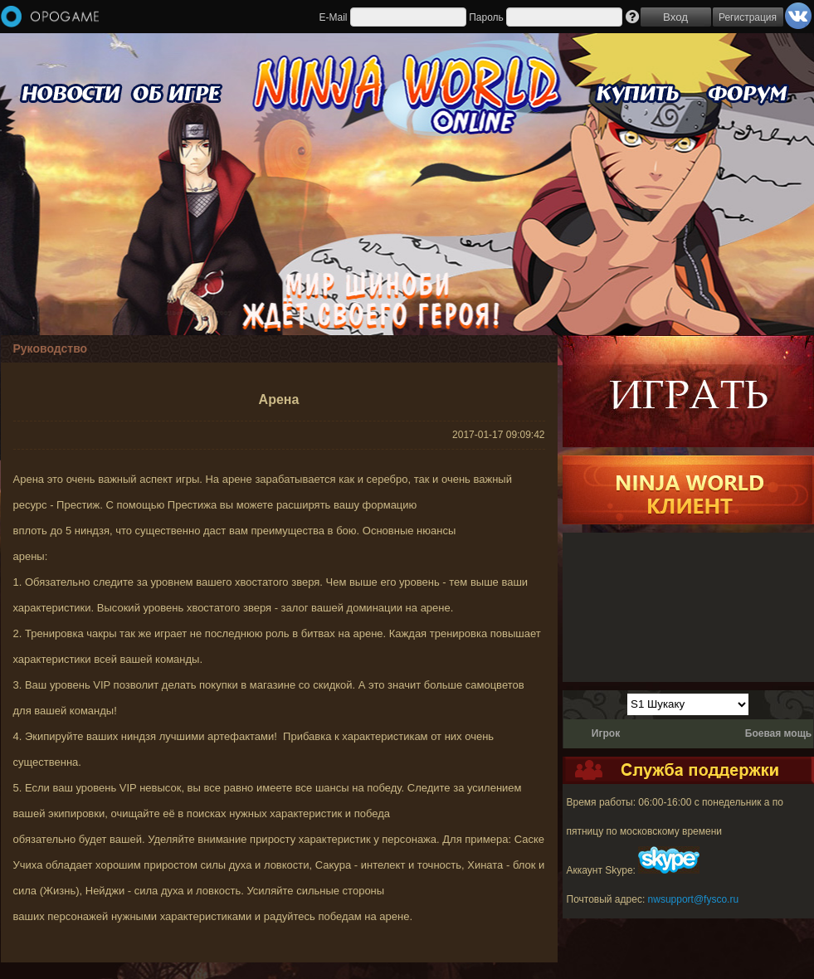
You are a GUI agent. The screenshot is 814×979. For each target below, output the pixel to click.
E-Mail (333, 17)
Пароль (486, 17)
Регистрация (748, 17)
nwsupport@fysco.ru (693, 899)
